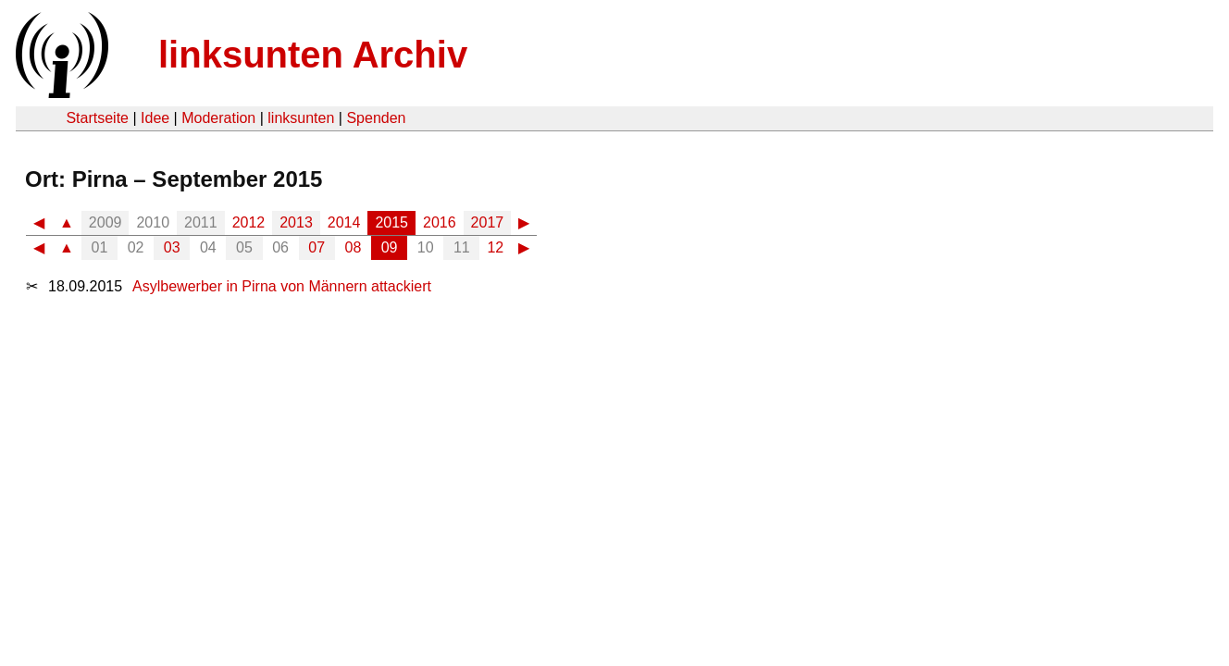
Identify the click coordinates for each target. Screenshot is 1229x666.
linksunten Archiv (312, 54)
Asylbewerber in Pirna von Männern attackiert (281, 286)
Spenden (375, 118)
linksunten (300, 118)
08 (353, 247)
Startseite (97, 118)
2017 (487, 222)
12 (495, 247)
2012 (249, 222)
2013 (296, 222)
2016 (439, 222)
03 (172, 247)
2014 (344, 222)
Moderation (218, 118)
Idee (155, 118)
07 (316, 247)
